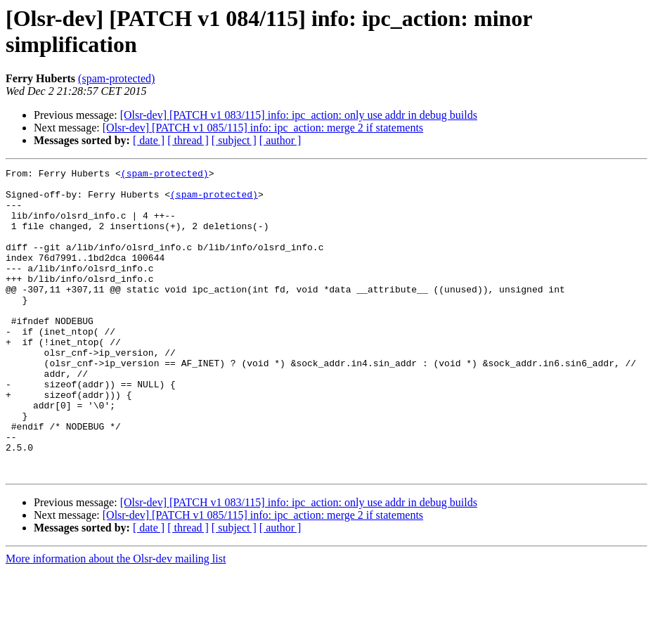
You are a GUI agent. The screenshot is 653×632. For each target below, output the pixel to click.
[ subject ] (234, 140)
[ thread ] (188, 140)
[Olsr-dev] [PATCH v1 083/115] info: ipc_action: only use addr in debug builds (298, 115)
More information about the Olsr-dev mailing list (116, 620)
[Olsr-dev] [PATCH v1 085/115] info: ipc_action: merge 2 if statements (263, 128)
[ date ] (148, 140)
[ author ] (280, 140)
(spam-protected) (116, 78)
